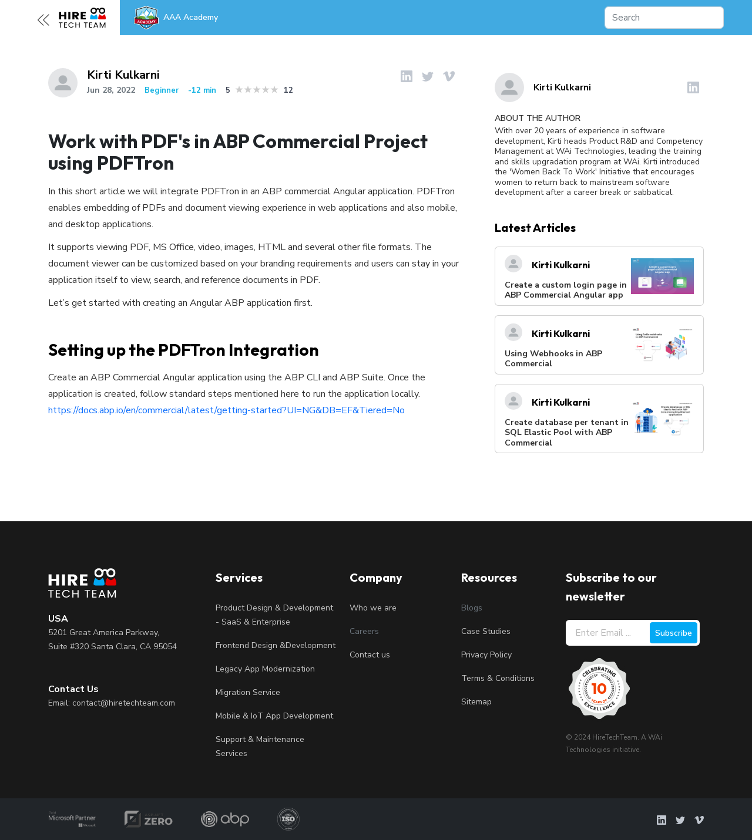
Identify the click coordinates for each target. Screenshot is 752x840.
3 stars (257, 90)
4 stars (265, 90)
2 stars (248, 90)
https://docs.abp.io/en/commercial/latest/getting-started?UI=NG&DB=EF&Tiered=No (226, 410)
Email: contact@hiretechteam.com (111, 703)
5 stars (274, 90)
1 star (239, 90)
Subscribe (673, 633)
